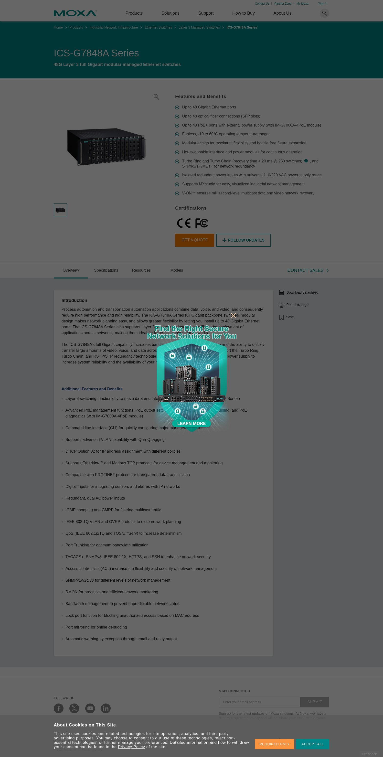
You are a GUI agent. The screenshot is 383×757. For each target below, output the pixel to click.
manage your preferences (142, 742)
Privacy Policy (131, 747)
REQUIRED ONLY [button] (274, 744)
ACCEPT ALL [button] (312, 744)
